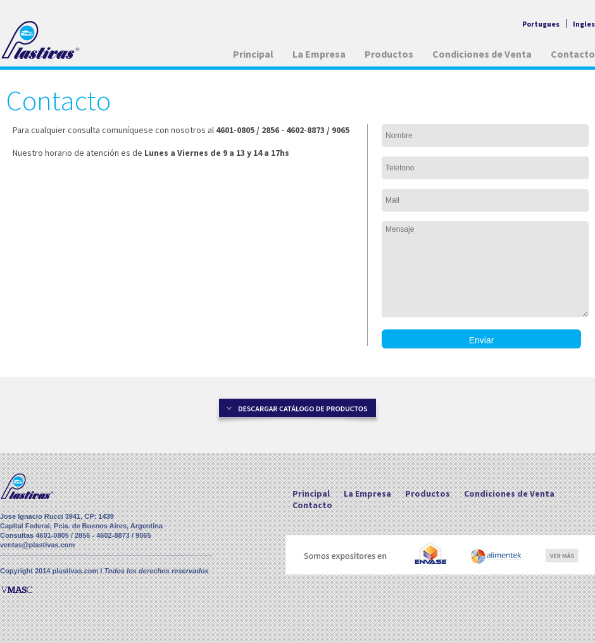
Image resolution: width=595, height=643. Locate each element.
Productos (389, 54)
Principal (253, 54)
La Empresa (319, 54)
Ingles (584, 24)
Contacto (573, 54)
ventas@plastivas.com (37, 545)
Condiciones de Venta (482, 54)
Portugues (541, 24)
